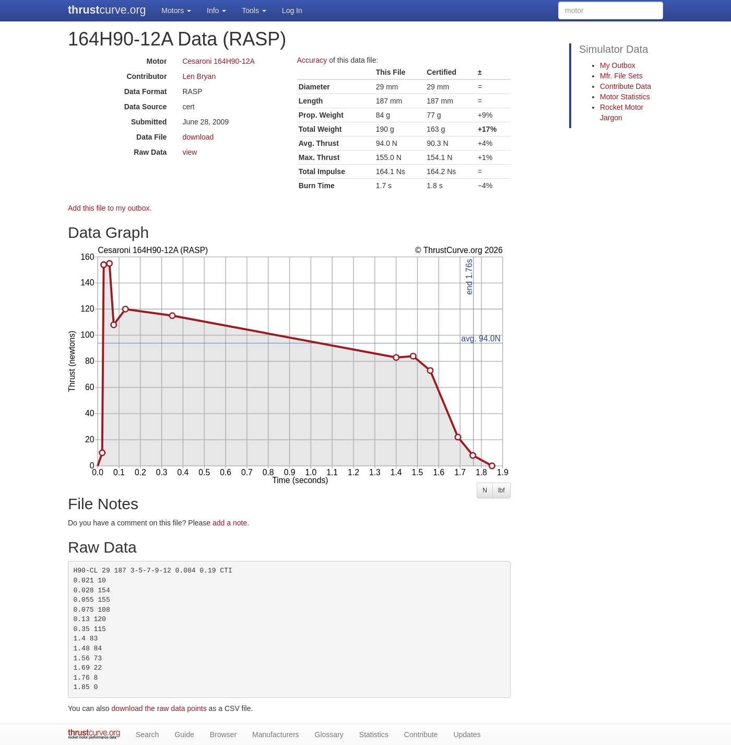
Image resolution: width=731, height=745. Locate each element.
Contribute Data (625, 86)
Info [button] (216, 10)
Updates (466, 734)
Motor (156, 61)
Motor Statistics (625, 97)
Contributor (146, 76)
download (198, 137)
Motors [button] (176, 10)
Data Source (145, 106)
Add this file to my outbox (108, 208)
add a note (230, 523)
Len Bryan (199, 76)
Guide (184, 734)
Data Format (145, 91)
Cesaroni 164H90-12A (218, 61)
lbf (501, 490)
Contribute (421, 734)
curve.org (107, 10)
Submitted (149, 122)
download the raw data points (159, 708)
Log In (292, 10)
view (189, 152)
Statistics (373, 734)
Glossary (329, 734)
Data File (151, 137)
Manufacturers (275, 734)
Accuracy (312, 60)
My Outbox (617, 65)
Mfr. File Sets (621, 76)
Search (147, 734)
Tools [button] (254, 10)
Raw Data (150, 152)
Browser (223, 734)
